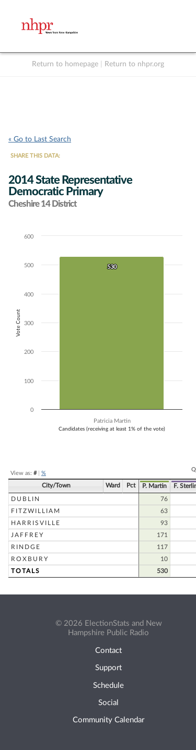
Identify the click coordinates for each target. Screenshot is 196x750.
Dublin (25, 499)
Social (108, 703)
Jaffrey (27, 535)
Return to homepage (65, 64)
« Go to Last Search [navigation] (39, 139)
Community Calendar (108, 720)
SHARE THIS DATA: (35, 156)
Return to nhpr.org (134, 64)
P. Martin (154, 486)
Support (108, 668)
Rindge (26, 547)
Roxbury (30, 559)
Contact (108, 650)
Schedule (108, 685)
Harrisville (36, 523)
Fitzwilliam (36, 511)
